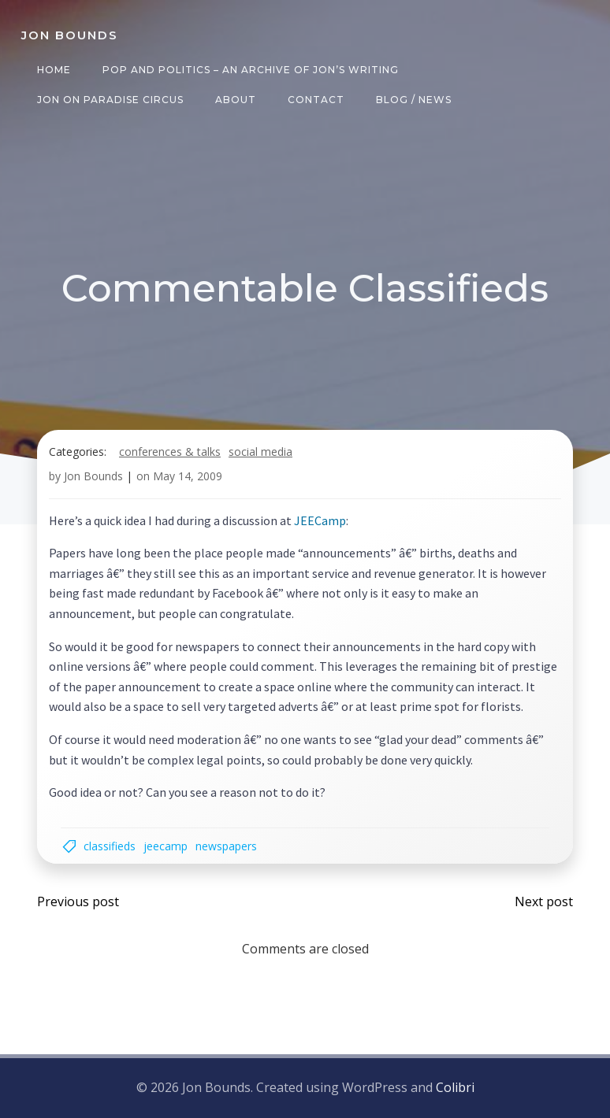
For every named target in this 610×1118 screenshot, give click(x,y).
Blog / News (414, 100)
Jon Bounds (93, 475)
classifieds (110, 845)
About (235, 100)
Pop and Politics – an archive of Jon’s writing (250, 70)
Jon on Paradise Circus (110, 100)
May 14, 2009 (187, 475)
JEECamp (320, 520)
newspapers (226, 845)
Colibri (455, 1087)
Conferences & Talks (170, 451)
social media (260, 451)
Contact (316, 100)
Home (54, 70)
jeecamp (165, 845)
